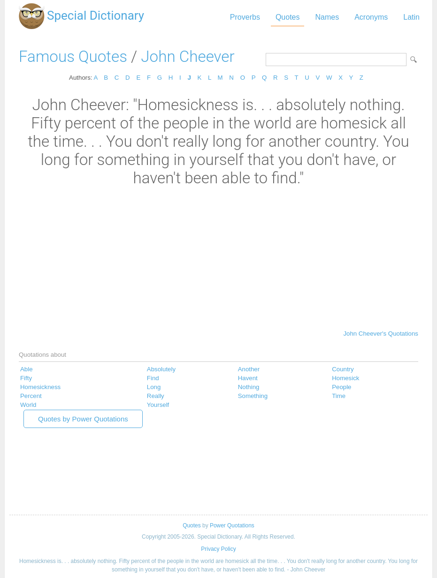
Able (26, 369)
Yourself (158, 404)
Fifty (26, 378)
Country (342, 369)
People (341, 386)
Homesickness (40, 386)
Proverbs (245, 17)
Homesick (345, 378)
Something (253, 395)
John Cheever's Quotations (380, 333)
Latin (411, 17)
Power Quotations (232, 525)
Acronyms (371, 17)
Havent (248, 378)
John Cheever (187, 56)
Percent (31, 395)
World (28, 404)
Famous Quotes (73, 56)
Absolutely (161, 369)
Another (249, 369)
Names (327, 17)
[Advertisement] (218, 257)
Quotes (288, 17)
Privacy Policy (218, 549)
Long (154, 386)
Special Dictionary (95, 15)
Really (155, 395)
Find (153, 378)
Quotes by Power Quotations (83, 419)
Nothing (249, 386)
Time (338, 395)
